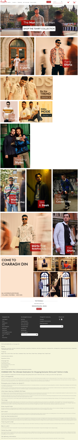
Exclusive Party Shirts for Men (66, 348)
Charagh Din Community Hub (45, 321)
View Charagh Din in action (7, 332)
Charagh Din (5, 361)
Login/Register (4, 319)
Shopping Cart (4, 323)
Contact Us (11, 356)
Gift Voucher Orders (24, 324)
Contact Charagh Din (6, 333)
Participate (42, 319)
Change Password (24, 321)
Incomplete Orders (24, 326)
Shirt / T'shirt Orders (24, 323)
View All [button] (39, 308)
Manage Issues (23, 328)
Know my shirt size (7, 406)
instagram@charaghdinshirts (10, 369)
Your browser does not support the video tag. (63, 80)
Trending (20, 2)
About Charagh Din (5, 326)
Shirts (9, 2)
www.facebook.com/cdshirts (26, 369)
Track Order (33, 2)
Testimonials (4, 328)
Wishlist (3, 324)
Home (3, 321)
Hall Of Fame (4, 330)
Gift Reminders (23, 330)
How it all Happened (7, 376)
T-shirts (14, 2)
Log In (48, 1)
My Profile (23, 319)
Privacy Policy (4, 337)
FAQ (3, 335)
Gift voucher (26, 2)
